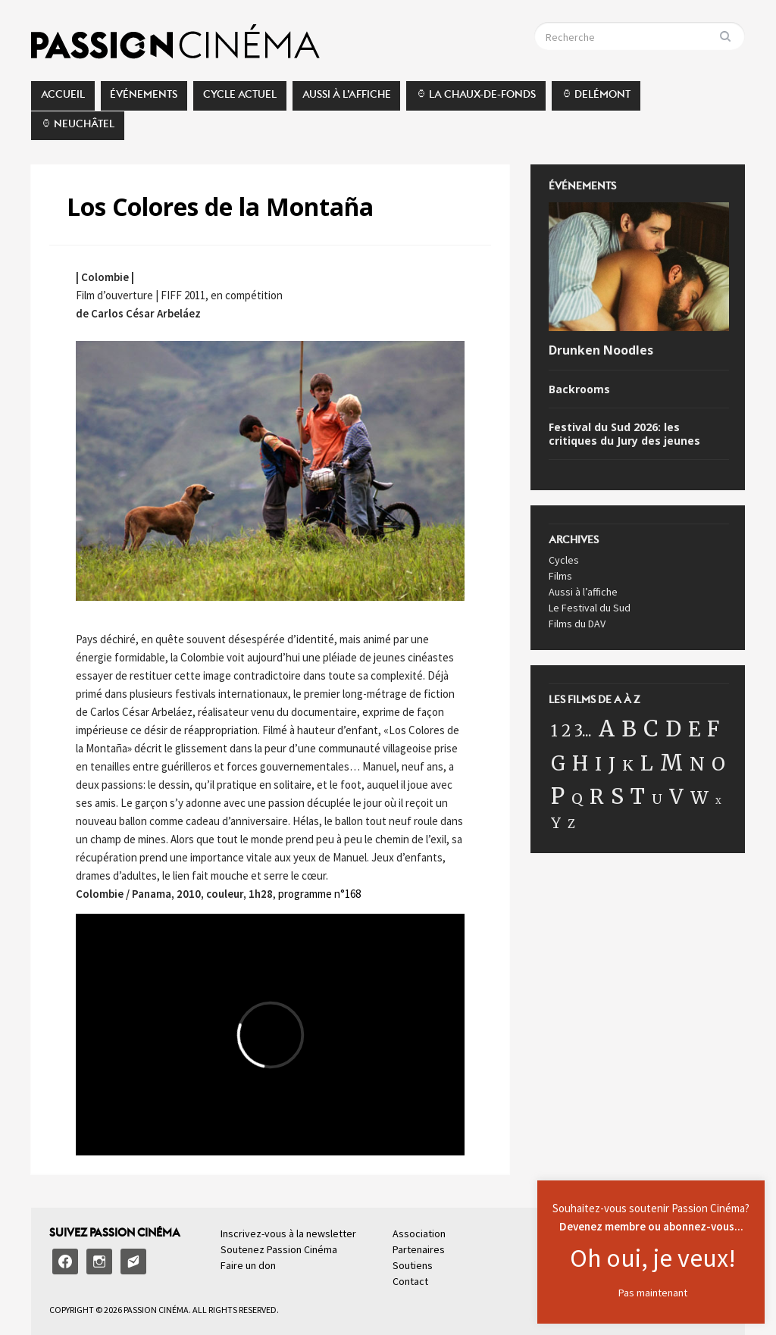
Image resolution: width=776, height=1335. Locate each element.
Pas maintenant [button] (652, 1292)
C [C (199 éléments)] (651, 728)
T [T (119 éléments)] (637, 796)
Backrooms (579, 389)
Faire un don (248, 1265)
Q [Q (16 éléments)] (577, 798)
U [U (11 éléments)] (657, 799)
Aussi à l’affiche (346, 98)
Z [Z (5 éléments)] (571, 824)
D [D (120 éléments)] (673, 729)
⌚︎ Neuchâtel (77, 128)
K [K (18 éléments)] (628, 765)
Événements (143, 98)
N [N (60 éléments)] (697, 764)
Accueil (63, 98)
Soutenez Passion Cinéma (279, 1249)
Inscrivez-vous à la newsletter (288, 1233)
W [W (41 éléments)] (699, 797)
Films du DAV (577, 623)
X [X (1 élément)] (718, 801)
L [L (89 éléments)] (646, 763)
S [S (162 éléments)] (617, 796)
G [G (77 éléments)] (558, 764)
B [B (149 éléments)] (629, 729)
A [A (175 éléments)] (607, 729)
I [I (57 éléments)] (598, 764)
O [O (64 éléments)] (718, 764)
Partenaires (419, 1249)
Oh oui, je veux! (653, 1258)
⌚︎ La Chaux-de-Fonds (476, 98)
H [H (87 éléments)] (580, 763)
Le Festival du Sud (589, 607)
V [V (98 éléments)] (676, 796)
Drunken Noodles (601, 350)
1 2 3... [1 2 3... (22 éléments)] (571, 731)
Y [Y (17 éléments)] (556, 823)
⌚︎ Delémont (596, 98)
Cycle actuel (240, 98)
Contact (410, 1281)
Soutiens (413, 1265)
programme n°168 (319, 893)
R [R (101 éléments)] (597, 796)
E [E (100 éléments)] (694, 729)
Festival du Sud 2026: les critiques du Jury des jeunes (624, 434)
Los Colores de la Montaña (220, 206)
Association (419, 1233)
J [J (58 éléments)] (612, 764)
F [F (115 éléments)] (713, 729)
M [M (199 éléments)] (671, 763)
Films (560, 576)
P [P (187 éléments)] (558, 796)
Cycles (564, 560)
